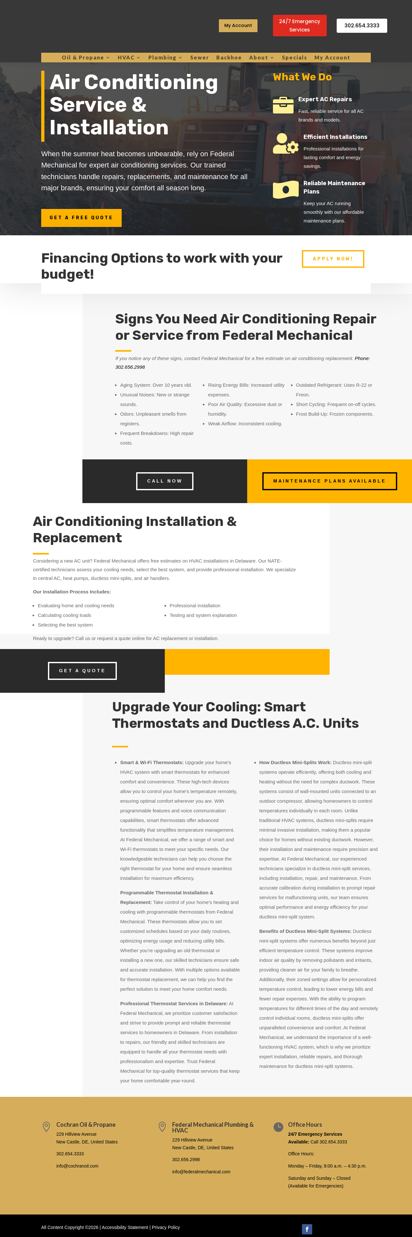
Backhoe (229, 57)
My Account (238, 25)
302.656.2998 (186, 1159)
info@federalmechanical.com (201, 1171)
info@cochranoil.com (77, 1166)
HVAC (126, 57)
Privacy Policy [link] (166, 1227)
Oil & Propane (83, 57)
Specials (294, 57)
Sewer (199, 57)
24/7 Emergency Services (299, 25)
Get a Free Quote (81, 218)
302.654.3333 (361, 25)
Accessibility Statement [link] (125, 1227)
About (258, 57)
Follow (325, 1229)
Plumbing (162, 57)
